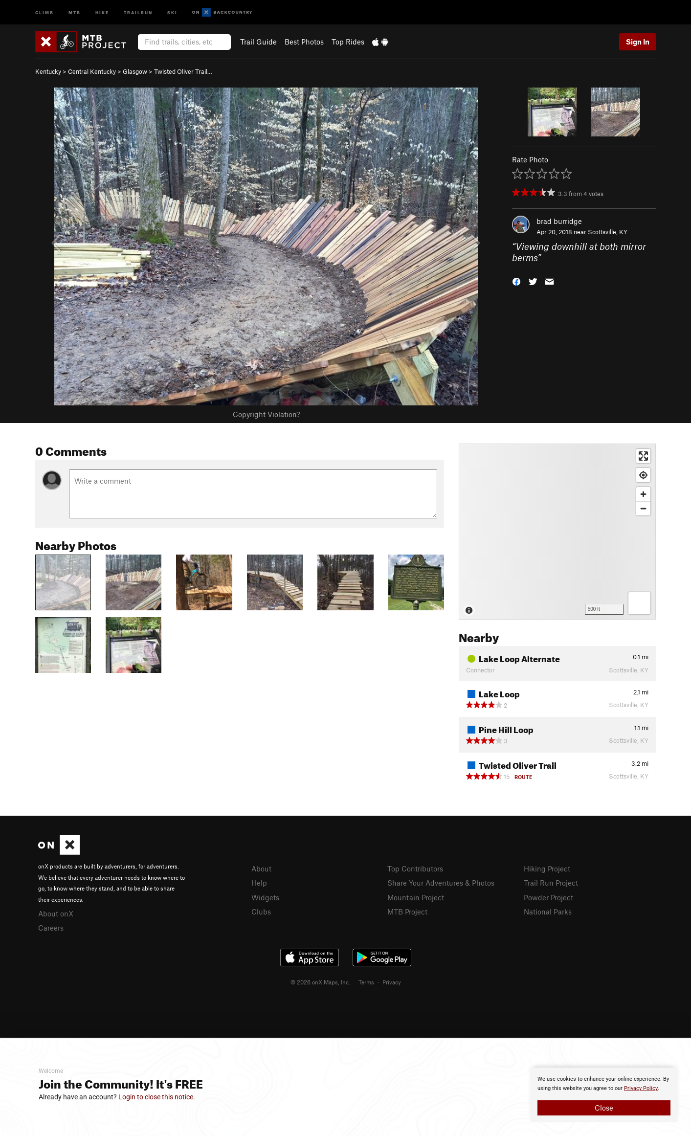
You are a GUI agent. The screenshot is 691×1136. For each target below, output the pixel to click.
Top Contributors (415, 868)
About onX (55, 913)
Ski (172, 12)
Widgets (265, 897)
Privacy (391, 982)
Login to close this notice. (156, 1097)
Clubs (261, 911)
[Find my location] (643, 475)
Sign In (637, 41)
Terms (366, 982)
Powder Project (548, 897)
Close (604, 1107)
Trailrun (138, 12)
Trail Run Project (551, 882)
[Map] (557, 531)
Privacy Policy (641, 1088)
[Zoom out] (643, 508)
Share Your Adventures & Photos (440, 882)
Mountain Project (415, 897)
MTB (74, 12)
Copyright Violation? (266, 414)
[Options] (639, 603)
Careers (51, 927)
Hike (102, 12)
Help (259, 882)
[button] (516, 280)
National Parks (548, 911)
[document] (603, 1094)
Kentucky (48, 71)
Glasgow (135, 71)
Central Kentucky (92, 71)
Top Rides (348, 41)
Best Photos (304, 41)
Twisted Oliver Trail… (183, 71)
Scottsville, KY (607, 232)
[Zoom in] (643, 494)
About (261, 868)
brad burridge (559, 221)
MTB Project (407, 911)
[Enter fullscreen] (643, 456)
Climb (44, 12)
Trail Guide (258, 41)
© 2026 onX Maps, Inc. (320, 982)
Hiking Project (547, 868)
